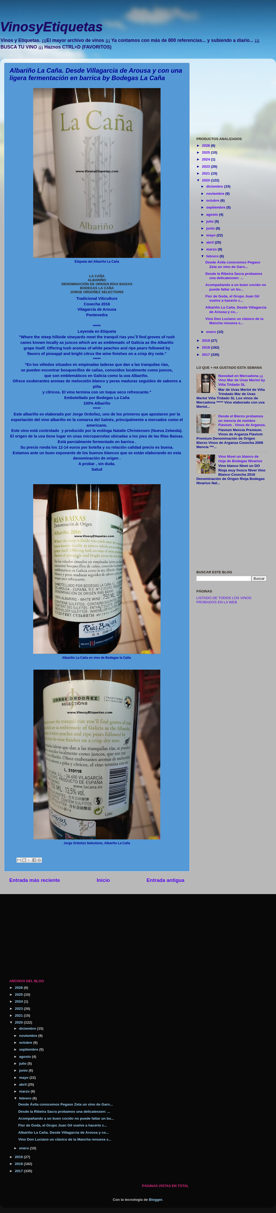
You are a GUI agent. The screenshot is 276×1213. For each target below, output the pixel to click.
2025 (206, 152)
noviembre (215, 194)
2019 (206, 341)
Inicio (103, 880)
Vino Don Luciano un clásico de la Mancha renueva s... (234, 321)
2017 (206, 355)
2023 (206, 166)
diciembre (215, 186)
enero (211, 332)
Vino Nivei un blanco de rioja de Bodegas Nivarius (240, 458)
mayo (211, 235)
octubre (213, 200)
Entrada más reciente (34, 880)
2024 (206, 159)
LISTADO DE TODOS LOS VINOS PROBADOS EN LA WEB (223, 600)
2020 (206, 180)
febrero (212, 256)
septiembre (216, 207)
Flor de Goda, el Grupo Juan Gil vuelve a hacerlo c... (232, 298)
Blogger (155, 1200)
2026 (206, 146)
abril (210, 242)
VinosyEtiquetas (51, 26)
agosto (212, 214)
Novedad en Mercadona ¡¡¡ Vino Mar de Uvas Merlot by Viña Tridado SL (241, 380)
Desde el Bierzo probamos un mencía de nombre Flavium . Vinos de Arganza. (242, 420)
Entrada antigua (165, 880)
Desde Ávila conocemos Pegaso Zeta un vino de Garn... (232, 264)
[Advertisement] (231, 96)
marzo (212, 249)
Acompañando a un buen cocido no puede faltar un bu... (235, 287)
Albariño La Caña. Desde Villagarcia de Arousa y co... (235, 309)
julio (210, 221)
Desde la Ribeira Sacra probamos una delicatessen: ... (233, 276)
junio (211, 228)
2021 (206, 173)
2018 (206, 347)
